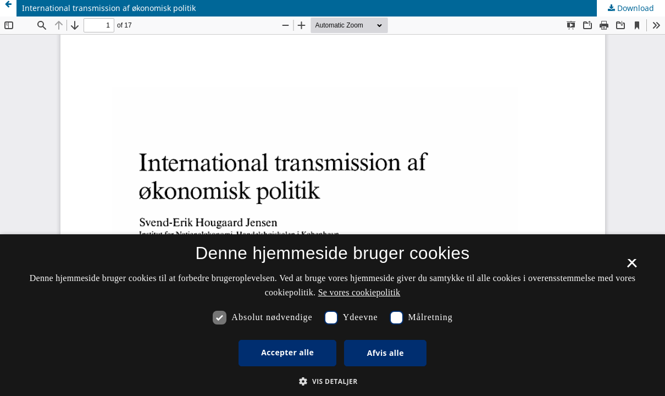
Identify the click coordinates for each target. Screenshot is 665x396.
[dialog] (332, 315)
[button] (332, 381)
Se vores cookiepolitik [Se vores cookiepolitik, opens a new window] (359, 292)
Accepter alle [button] (287, 352)
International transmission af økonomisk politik (109, 8)
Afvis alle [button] (385, 353)
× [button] (631, 266)
